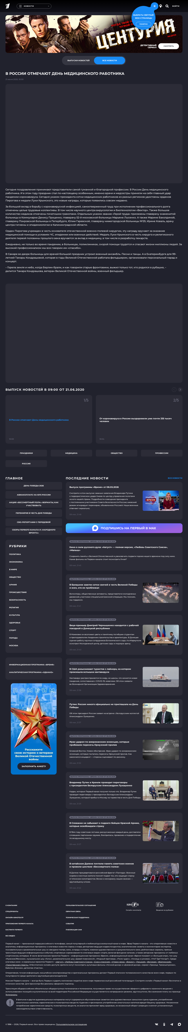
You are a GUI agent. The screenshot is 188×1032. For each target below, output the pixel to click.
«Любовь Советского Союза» (79, 962)
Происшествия (18, 592)
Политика (15, 554)
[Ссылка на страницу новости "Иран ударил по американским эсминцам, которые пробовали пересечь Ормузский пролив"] (124, 750)
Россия (26, 463)
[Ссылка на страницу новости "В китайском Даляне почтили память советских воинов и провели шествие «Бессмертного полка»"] (124, 873)
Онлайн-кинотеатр (14, 918)
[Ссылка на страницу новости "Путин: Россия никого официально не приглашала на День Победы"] (124, 713)
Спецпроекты (11, 911)
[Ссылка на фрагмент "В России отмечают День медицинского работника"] (48, 419)
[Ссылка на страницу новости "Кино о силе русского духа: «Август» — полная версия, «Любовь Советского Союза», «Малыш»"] (124, 553)
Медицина (71, 453)
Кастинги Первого (13, 930)
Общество (117, 453)
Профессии (161, 453)
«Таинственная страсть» (17, 965)
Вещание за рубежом (164, 906)
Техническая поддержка (77, 918)
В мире (13, 569)
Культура (14, 615)
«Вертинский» (164, 962)
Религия (14, 607)
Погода (13, 638)
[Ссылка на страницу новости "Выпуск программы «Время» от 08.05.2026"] (124, 501)
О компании (11, 905)
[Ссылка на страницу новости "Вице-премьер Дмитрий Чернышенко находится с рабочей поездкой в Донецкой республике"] (124, 635)
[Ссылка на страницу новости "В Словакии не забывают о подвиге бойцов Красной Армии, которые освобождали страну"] (124, 831)
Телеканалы (11, 995)
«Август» (59, 962)
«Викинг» (130, 962)
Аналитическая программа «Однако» (31, 672)
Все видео (10, 936)
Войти (175, 6)
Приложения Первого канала (19, 924)
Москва (13, 645)
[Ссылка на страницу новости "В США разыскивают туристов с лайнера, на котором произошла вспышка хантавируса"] (124, 677)
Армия (13, 585)
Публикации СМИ (74, 930)
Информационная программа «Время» (31, 665)
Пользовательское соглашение (81, 905)
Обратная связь (73, 911)
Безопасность (17, 600)
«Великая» (152, 962)
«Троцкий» (141, 962)
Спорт (12, 630)
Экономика (16, 562)
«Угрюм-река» (118, 962)
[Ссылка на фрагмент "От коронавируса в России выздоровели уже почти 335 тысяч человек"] (139, 419)
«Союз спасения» (102, 962)
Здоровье (14, 623)
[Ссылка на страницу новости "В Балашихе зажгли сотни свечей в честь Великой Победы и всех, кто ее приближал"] (124, 593)
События (70, 924)
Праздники (26, 453)
